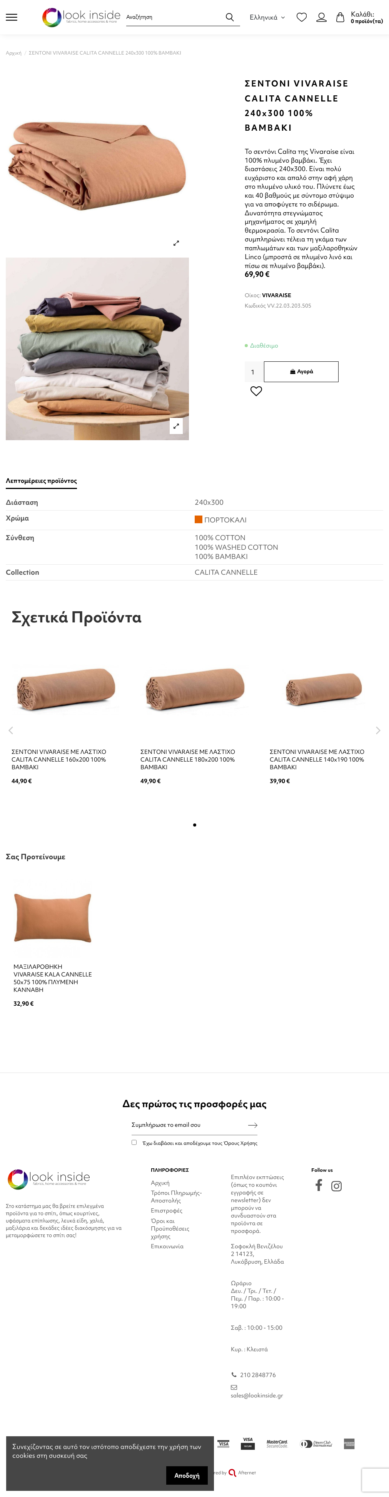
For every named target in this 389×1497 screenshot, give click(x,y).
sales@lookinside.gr (257, 1395)
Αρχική (160, 1183)
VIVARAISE (276, 295)
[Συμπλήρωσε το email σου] (190, 1125)
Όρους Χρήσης (240, 1143)
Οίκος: (253, 295)
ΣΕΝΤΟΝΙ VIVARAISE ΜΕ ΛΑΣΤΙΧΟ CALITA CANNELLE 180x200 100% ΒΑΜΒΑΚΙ (187, 759)
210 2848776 (258, 1375)
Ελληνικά (268, 17)
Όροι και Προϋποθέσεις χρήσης (170, 1228)
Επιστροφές (166, 1210)
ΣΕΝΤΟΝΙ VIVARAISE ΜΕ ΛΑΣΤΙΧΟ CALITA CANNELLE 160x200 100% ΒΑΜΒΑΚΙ (59, 759)
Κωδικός (255, 305)
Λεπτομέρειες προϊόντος (41, 481)
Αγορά (301, 371)
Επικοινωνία (167, 1246)
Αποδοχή (187, 1475)
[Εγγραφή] (252, 1125)
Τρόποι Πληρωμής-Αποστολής (176, 1196)
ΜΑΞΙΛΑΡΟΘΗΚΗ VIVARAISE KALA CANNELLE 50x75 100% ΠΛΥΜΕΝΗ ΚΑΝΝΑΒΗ (52, 978)
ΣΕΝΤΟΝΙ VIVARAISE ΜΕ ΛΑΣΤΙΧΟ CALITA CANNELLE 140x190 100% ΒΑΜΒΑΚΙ (317, 759)
